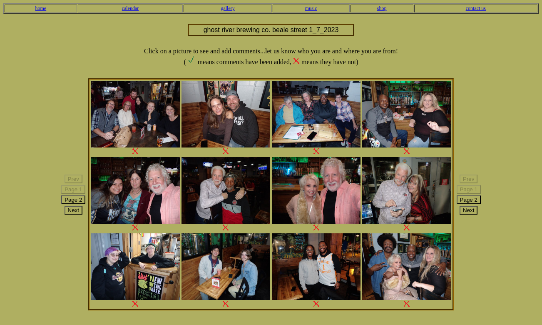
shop (382, 8)
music (311, 8)
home (40, 8)
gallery (227, 8)
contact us (476, 8)
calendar (130, 8)
